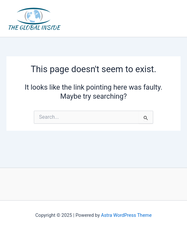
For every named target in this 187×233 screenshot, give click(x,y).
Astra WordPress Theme (126, 215)
